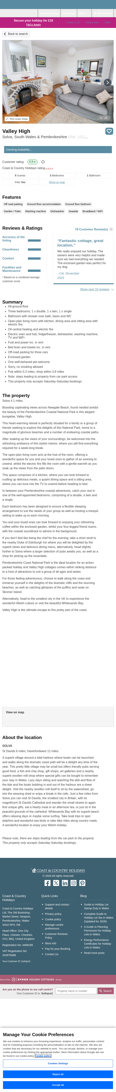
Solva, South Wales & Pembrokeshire (45, 137)
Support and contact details (57, 906)
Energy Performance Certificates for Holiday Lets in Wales (97, 943)
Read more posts (94, 952)
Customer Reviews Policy (56, 935)
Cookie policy (53, 919)
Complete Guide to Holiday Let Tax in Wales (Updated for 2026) (98, 917)
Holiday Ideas (92, 22)
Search (107, 990)
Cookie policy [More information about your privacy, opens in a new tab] (43, 1056)
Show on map (57, 182)
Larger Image (17, 119)
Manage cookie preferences (54, 926)
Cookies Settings (58, 1063)
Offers (108, 22)
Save (109, 131)
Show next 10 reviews (94, 289)
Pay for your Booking (57, 948)
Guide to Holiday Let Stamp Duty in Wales (96, 906)
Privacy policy (53, 913)
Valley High (16, 131)
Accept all (58, 1085)
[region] (58, 1060)
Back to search (18, 33)
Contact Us (51, 954)
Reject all (58, 1074)
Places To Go (73, 22)
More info (50, 943)
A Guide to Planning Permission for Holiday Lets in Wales (97, 930)
